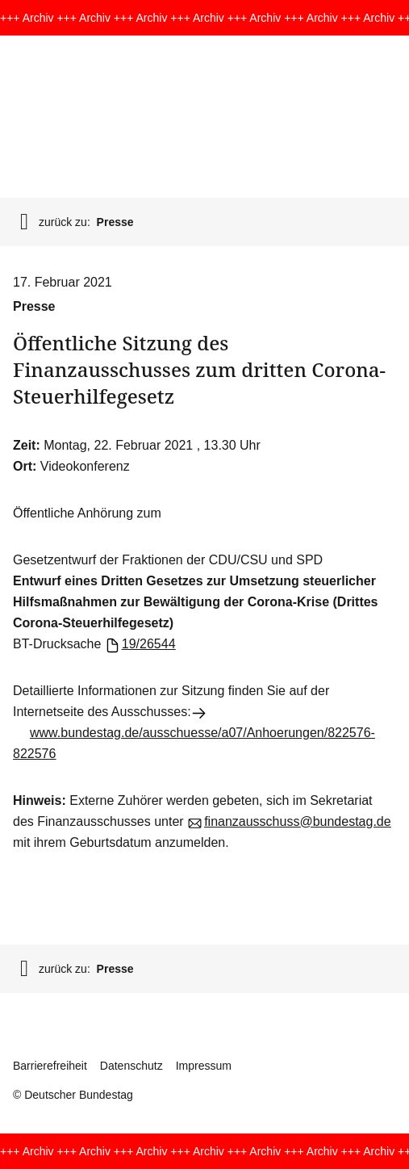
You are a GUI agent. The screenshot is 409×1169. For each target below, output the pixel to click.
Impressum (204, 1065)
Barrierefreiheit (50, 1065)
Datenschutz (131, 1065)
